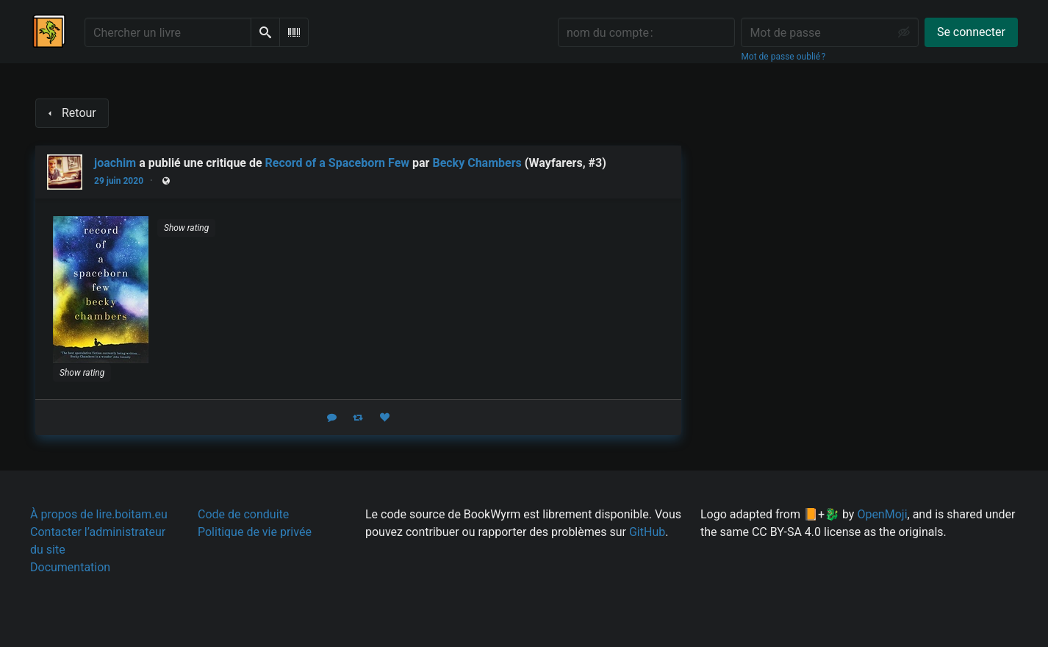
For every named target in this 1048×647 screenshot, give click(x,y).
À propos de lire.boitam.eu (99, 514)
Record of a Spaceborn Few (337, 163)
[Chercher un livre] (168, 32)
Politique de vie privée (255, 532)
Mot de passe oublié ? (783, 56)
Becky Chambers (476, 163)
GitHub (647, 532)
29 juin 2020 (118, 181)
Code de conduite (243, 514)
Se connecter (971, 32)
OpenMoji (882, 514)
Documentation (70, 567)
